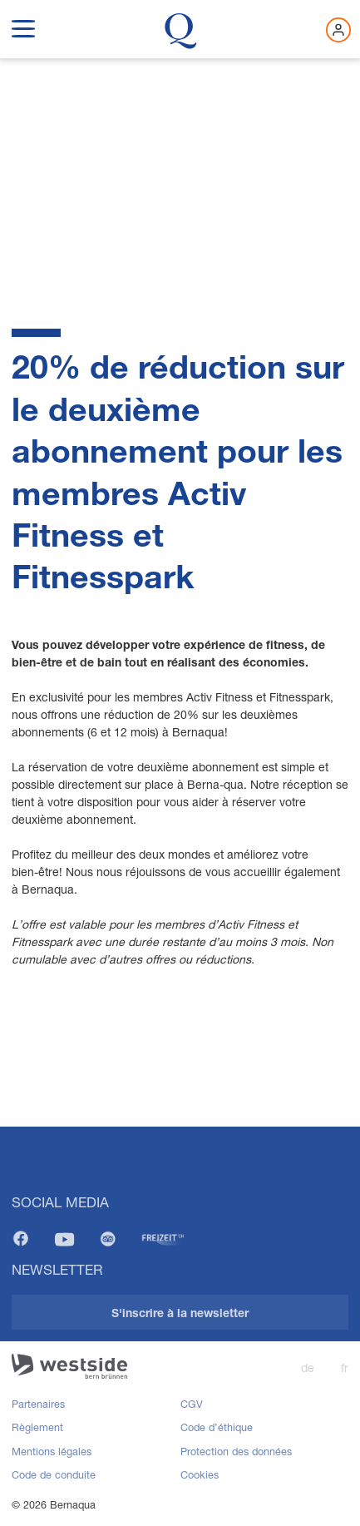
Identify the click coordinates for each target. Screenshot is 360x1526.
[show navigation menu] (23, 26)
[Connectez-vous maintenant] (338, 30)
